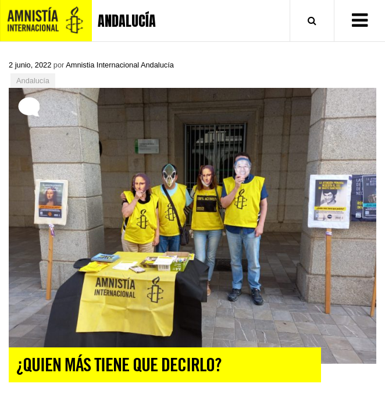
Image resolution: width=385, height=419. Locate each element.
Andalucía (32, 80)
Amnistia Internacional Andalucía (120, 65)
